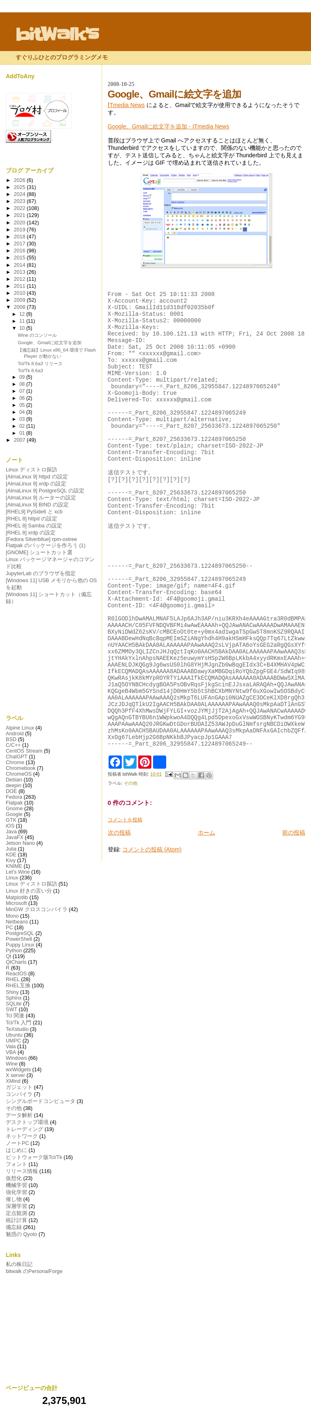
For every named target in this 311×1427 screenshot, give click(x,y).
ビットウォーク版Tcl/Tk (34, 1157)
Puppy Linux (20, 945)
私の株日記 (19, 1264)
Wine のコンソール (37, 335)
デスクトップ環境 (27, 1122)
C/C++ (13, 745)
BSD (11, 739)
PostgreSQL (20, 933)
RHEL (13, 979)
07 (22, 391)
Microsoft (16, 903)
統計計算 (16, 1220)
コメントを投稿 (125, 905)
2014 (20, 265)
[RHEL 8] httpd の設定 (31, 519)
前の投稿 (293, 918)
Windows (16, 1058)
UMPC (13, 1041)
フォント (16, 1164)
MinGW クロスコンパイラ (36, 909)
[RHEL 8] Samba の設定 (34, 526)
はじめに (16, 1150)
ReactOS (16, 974)
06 (22, 398)
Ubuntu (14, 1035)
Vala (11, 1046)
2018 (20, 237)
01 (22, 433)
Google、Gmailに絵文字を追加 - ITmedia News (169, 126)
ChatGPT (17, 757)
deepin (13, 785)
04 (22, 412)
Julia (11, 849)
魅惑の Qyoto (21, 1234)
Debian (14, 780)
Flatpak (14, 803)
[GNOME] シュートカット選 (39, 552)
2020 (20, 223)
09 (22, 377)
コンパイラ (19, 1094)
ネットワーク (22, 1136)
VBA (11, 1052)
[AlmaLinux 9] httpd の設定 (37, 477)
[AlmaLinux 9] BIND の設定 (37, 505)
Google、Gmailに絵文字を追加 (49, 342)
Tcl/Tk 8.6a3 (30, 370)
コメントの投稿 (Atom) (151, 935)
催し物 (14, 1199)
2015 (20, 258)
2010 (20, 293)
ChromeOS (19, 774)
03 (22, 419)
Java (11, 832)
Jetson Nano (20, 843)
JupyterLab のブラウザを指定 (41, 573)
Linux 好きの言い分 (29, 891)
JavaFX (14, 837)
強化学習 (16, 1192)
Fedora (14, 797)
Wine (12, 1064)
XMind (13, 1081)
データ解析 (19, 1115)
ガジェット (19, 1087)
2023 (20, 201)
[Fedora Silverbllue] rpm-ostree (41, 539)
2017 (20, 244)
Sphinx (14, 998)
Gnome (14, 808)
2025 (20, 187)
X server (15, 1075)
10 (22, 328)
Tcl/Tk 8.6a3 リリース (40, 363)
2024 (20, 194)
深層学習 (16, 1206)
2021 (20, 215)
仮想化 (14, 1178)
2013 (20, 272)
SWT (11, 1009)
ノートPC (17, 1143)
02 (22, 426)
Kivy (11, 860)
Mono (12, 916)
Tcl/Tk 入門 (18, 1023)
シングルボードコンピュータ (40, 1101)
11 (22, 321)
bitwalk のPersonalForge (34, 1271)
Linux (12, 878)
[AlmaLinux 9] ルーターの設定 (41, 498)
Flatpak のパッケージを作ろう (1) (46, 545)
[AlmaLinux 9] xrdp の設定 (36, 484)
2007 (20, 440)
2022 (20, 208)
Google (14, 814)
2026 (20, 180)
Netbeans (17, 922)
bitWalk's (57, 35)
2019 (20, 230)
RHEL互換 (18, 986)
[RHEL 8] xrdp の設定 (31, 533)
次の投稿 (119, 918)
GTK (11, 820)
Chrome (15, 762)
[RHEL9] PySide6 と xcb (34, 512)
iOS (10, 826)
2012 (20, 279)
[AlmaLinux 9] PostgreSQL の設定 (45, 491)
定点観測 (16, 1213)
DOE (11, 791)
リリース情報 (22, 1171)
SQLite (14, 1004)
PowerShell (19, 939)
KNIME (14, 866)
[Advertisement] (52, 660)
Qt (8, 956)
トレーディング (24, 1129)
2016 (20, 251)
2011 (20, 286)
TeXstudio (17, 1029)
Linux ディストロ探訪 (31, 470)
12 (22, 314)
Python (14, 951)
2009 (20, 300)
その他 (130, 868)
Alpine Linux (20, 728)
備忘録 (14, 1227)
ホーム (206, 918)
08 (22, 384)
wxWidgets (18, 1070)
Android (15, 734)
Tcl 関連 (15, 1016)
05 (22, 405)
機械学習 (16, 1185)
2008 (20, 307)
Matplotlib (17, 897)
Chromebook (20, 768)
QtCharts (16, 962)
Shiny (12, 992)
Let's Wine (18, 872)
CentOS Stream (24, 751)
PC (9, 927)
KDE (11, 855)
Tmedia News (126, 105)
